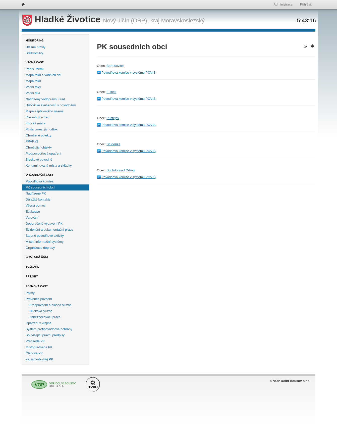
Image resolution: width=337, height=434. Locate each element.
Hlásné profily (35, 47)
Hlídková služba (40, 311)
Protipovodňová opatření (43, 153)
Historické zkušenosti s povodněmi (51, 105)
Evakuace (33, 211)
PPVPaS (32, 141)
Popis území (35, 69)
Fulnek (111, 92)
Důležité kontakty (38, 199)
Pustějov (112, 118)
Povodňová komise (39, 181)
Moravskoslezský (182, 20)
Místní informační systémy (45, 242)
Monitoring (34, 40)
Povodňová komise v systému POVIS (128, 72)
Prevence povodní (39, 299)
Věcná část (35, 62)
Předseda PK (35, 341)
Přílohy (32, 276)
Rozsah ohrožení (38, 117)
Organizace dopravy (40, 248)
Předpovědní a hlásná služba (50, 305)
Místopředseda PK (39, 347)
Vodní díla (33, 93)
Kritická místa (35, 123)
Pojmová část (37, 286)
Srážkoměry (34, 53)
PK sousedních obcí (40, 187)
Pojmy (30, 293)
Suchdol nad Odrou (120, 170)
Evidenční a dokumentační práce (49, 229)
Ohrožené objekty (38, 135)
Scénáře (32, 266)
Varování (32, 217)
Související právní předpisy (45, 335)
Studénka (113, 144)
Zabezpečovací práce (45, 317)
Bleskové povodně (39, 159)
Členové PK (34, 353)
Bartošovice (115, 66)
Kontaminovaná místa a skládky (49, 165)
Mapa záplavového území (44, 111)
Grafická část (37, 256)
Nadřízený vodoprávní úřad (45, 99)
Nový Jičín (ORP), (126, 20)
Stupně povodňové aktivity (45, 235)
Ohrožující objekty (39, 147)
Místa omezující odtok (41, 129)
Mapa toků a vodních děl (43, 75)
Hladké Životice (62, 19)
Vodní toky (33, 87)
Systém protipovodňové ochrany (49, 329)
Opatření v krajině (38, 323)
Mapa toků (33, 81)
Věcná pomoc (36, 205)
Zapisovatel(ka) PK (39, 359)
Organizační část (39, 174)
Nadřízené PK (36, 193)
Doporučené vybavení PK (44, 223)
